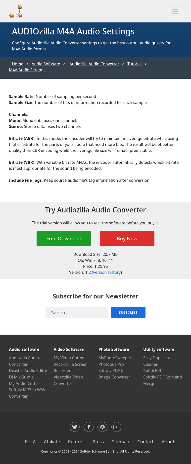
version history (107, 272)
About (168, 442)
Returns (76, 442)
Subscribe (128, 312)
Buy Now (127, 238)
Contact (145, 442)
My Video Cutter (69, 358)
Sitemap (120, 442)
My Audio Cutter (24, 383)
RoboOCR (152, 370)
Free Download (63, 238)
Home (17, 64)
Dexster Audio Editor (28, 370)
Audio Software (46, 64)
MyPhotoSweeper (114, 358)
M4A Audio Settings (27, 70)
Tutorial (134, 64)
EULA (30, 442)
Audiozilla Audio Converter (94, 64)
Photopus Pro (111, 364)
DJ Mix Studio (21, 377)
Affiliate (52, 442)
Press (98, 442)
